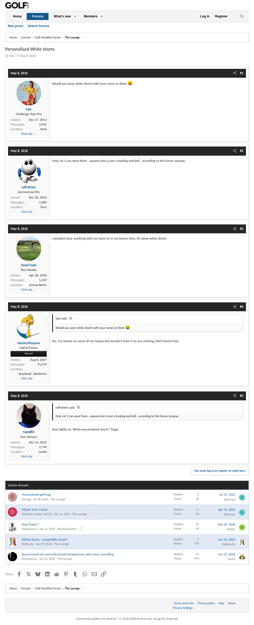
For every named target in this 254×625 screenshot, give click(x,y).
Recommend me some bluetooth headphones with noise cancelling (68, 554)
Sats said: (61, 318)
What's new (62, 16)
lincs (44, 207)
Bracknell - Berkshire (33, 374)
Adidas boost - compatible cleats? (45, 539)
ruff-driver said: (65, 407)
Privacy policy (206, 603)
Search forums (38, 26)
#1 (241, 73)
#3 (241, 229)
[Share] (234, 73)
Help (221, 603)
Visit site (26, 134)
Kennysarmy (29, 559)
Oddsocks (28, 544)
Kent (43, 129)
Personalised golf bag (36, 494)
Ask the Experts (67, 529)
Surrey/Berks (38, 285)
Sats (11, 56)
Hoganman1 (29, 529)
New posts (15, 26)
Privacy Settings (183, 608)
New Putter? (30, 524)
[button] (75, 16)
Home (17, 16)
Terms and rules (184, 603)
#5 (241, 396)
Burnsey (229, 499)
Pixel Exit (172, 619)
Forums (37, 16)
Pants (231, 559)
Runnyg (26, 499)
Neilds (231, 529)
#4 (241, 307)
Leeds (43, 452)
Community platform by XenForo (114, 619)
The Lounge (58, 499)
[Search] (241, 16)
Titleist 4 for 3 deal (34, 509)
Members (91, 16)
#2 (241, 151)
